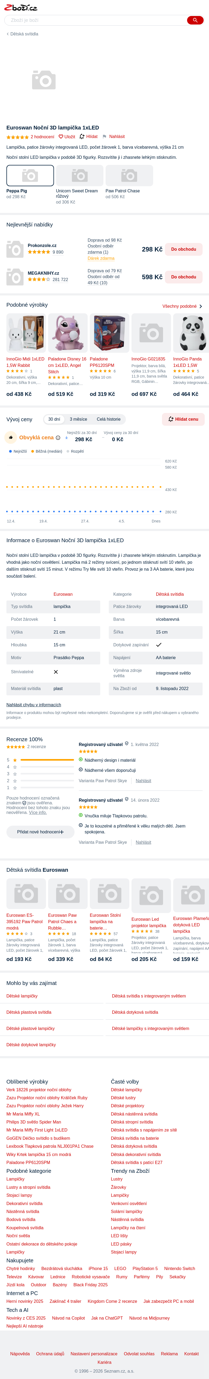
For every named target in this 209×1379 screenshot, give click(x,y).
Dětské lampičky (21, 996)
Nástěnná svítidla (22, 1211)
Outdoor (39, 1285)
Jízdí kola (15, 1285)
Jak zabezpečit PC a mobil (169, 1301)
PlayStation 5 (145, 1268)
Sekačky (177, 1277)
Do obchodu (183, 249)
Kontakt (191, 1354)
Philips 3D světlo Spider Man (33, 1122)
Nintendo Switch (179, 1268)
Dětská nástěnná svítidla (134, 1114)
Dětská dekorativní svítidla (136, 1154)
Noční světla (18, 1236)
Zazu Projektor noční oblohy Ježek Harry (45, 1106)
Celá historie (109, 419)
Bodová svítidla (21, 1219)
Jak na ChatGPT (107, 1318)
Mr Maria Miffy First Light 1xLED (36, 1130)
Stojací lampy (19, 1195)
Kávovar (36, 1277)
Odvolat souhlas (139, 1354)
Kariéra (104, 1362)
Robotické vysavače (91, 1277)
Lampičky (15, 1179)
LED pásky (121, 1244)
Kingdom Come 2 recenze (112, 1301)
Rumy (121, 1277)
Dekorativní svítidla (24, 1203)
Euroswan (63, 594)
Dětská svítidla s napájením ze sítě (144, 1130)
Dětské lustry (123, 1098)
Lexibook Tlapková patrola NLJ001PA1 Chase (50, 1146)
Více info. (38, 812)
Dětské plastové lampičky (30, 1028)
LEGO (120, 1268)
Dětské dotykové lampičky (31, 1045)
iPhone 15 (98, 1268)
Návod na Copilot (68, 1318)
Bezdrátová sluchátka (61, 1268)
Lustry (117, 1179)
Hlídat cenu (183, 419)
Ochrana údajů (50, 1354)
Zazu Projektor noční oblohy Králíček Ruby (46, 1098)
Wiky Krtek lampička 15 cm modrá (38, 1154)
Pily (159, 1277)
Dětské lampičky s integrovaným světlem (150, 1028)
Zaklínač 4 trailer (65, 1301)
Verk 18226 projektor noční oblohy (38, 1090)
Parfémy (142, 1277)
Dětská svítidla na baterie (135, 1138)
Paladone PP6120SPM (28, 1162)
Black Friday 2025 (90, 1285)
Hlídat (88, 136)
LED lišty (119, 1236)
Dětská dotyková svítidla (135, 1012)
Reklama (169, 1354)
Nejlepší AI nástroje (24, 1326)
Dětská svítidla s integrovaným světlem (149, 996)
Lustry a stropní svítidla (28, 1187)
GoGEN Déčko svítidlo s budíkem (38, 1138)
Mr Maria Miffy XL (23, 1114)
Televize (14, 1277)
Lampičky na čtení (128, 1228)
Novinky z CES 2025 (26, 1318)
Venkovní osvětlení (129, 1203)
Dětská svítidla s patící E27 (136, 1162)
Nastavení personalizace (94, 1354)
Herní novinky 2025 (24, 1301)
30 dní (54, 419)
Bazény (60, 1285)
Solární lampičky (126, 1211)
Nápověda (20, 1354)
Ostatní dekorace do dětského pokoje (41, 1244)
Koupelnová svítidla (25, 1228)
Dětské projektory (127, 1106)
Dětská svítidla (24, 34)
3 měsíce (78, 419)
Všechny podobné (182, 306)
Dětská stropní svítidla (132, 1122)
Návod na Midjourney (149, 1318)
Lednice (58, 1277)
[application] (88, 486)
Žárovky (118, 1187)
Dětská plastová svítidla (28, 1012)
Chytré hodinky (20, 1268)
